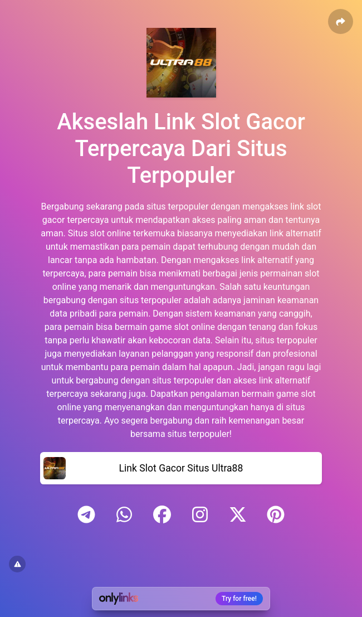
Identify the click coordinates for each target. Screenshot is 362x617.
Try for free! (239, 599)
